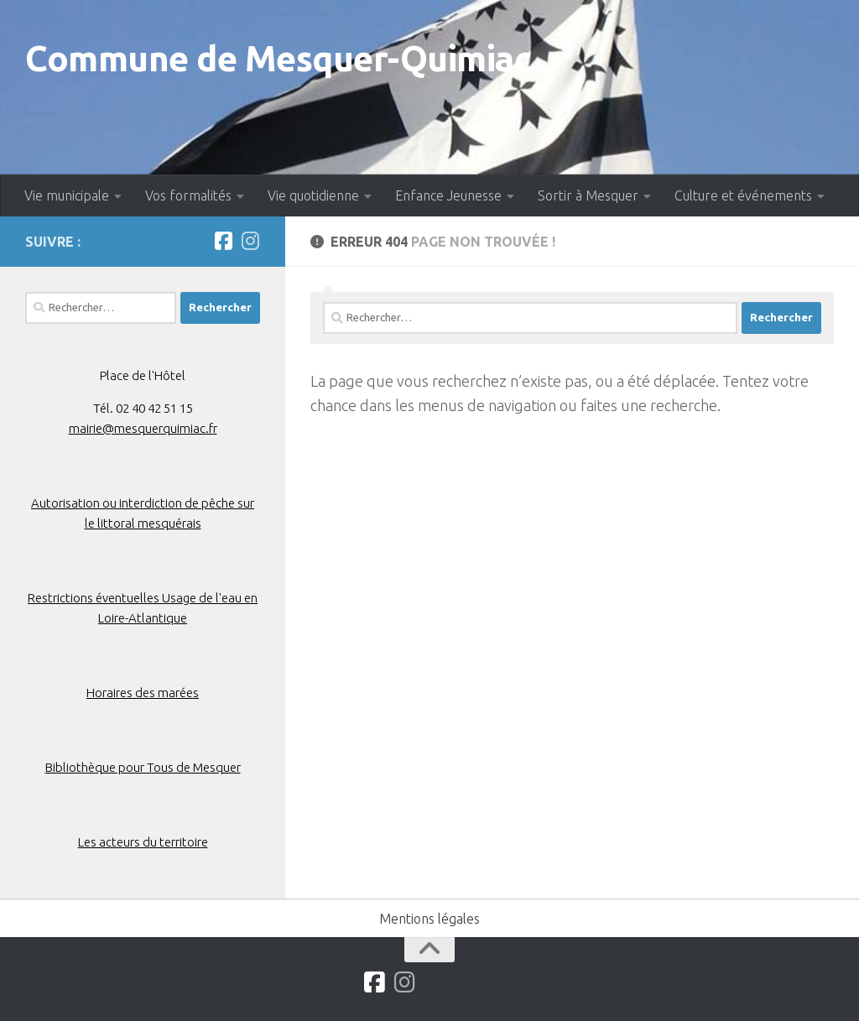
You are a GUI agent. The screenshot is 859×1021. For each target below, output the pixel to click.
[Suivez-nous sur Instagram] (250, 241)
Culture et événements (743, 195)
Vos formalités (188, 195)
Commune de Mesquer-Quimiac (278, 58)
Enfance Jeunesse (448, 195)
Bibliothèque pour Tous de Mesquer (143, 767)
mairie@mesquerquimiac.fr (143, 428)
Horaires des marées (142, 692)
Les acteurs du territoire (143, 842)
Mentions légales (429, 918)
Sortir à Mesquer (588, 195)
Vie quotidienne (313, 195)
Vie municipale (66, 195)
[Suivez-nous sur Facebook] (223, 241)
